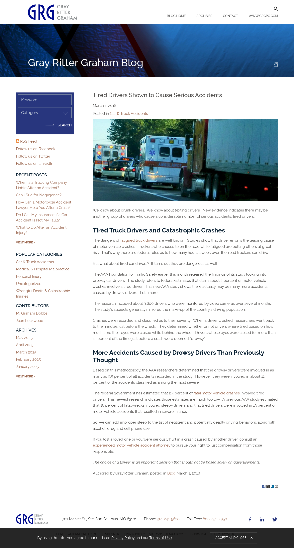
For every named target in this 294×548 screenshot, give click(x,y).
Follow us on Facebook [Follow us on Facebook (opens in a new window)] (35, 149)
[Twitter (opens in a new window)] (274, 520)
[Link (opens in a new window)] (263, 485)
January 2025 (27, 366)
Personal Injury (29, 276)
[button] (276, 65)
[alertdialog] (147, 538)
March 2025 (26, 352)
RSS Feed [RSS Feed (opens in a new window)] (26, 141)
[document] (108, 537)
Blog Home (176, 16)
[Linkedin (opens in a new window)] (262, 520)
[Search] (276, 9)
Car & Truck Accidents (129, 113)
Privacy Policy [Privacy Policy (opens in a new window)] (123, 538)
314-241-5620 (162, 519)
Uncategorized (29, 283)
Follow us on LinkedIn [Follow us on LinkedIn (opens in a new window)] (34, 163)
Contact (230, 16)
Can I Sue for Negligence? (39, 195)
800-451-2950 (207, 519)
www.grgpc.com (263, 16)
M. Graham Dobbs (32, 313)
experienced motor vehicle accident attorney (131, 445)
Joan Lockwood (29, 320)
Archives (204, 16)
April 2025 (24, 344)
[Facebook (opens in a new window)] (250, 520)
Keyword (29, 99)
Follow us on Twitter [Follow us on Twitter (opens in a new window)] (33, 156)
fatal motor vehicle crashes (217, 393)
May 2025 (24, 337)
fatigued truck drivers (138, 240)
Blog (171, 473)
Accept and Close (230, 538)
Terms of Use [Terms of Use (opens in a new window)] (160, 538)
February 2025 (28, 359)
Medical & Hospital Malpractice (42, 269)
